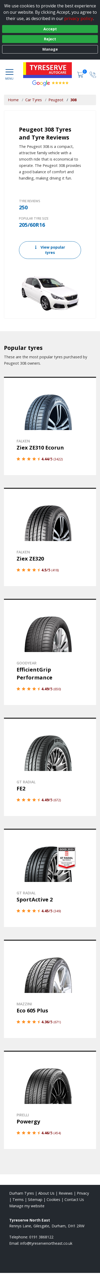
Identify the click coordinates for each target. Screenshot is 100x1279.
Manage (50, 49)
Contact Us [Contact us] (74, 1199)
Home (13, 99)
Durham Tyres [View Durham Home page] (21, 1193)
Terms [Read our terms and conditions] (18, 1199)
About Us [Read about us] (46, 1193)
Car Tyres (33, 99)
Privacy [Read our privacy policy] (83, 1193)
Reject (50, 38)
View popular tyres (50, 250)
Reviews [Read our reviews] (66, 1193)
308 (73, 99)
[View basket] (80, 74)
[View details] (50, 426)
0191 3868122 (41, 1236)
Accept (50, 28)
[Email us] (46, 1243)
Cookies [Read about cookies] (53, 1199)
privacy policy (78, 18)
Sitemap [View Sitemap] (35, 1199)
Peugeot (55, 99)
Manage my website (26, 1205)
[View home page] (50, 70)
